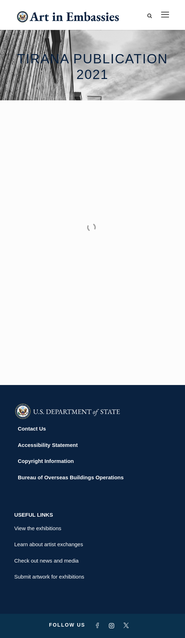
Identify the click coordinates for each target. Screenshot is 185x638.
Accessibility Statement (48, 445)
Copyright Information (46, 461)
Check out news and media (46, 561)
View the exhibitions (37, 528)
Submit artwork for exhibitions (49, 577)
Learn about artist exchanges (48, 544)
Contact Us (32, 429)
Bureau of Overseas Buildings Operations (71, 477)
